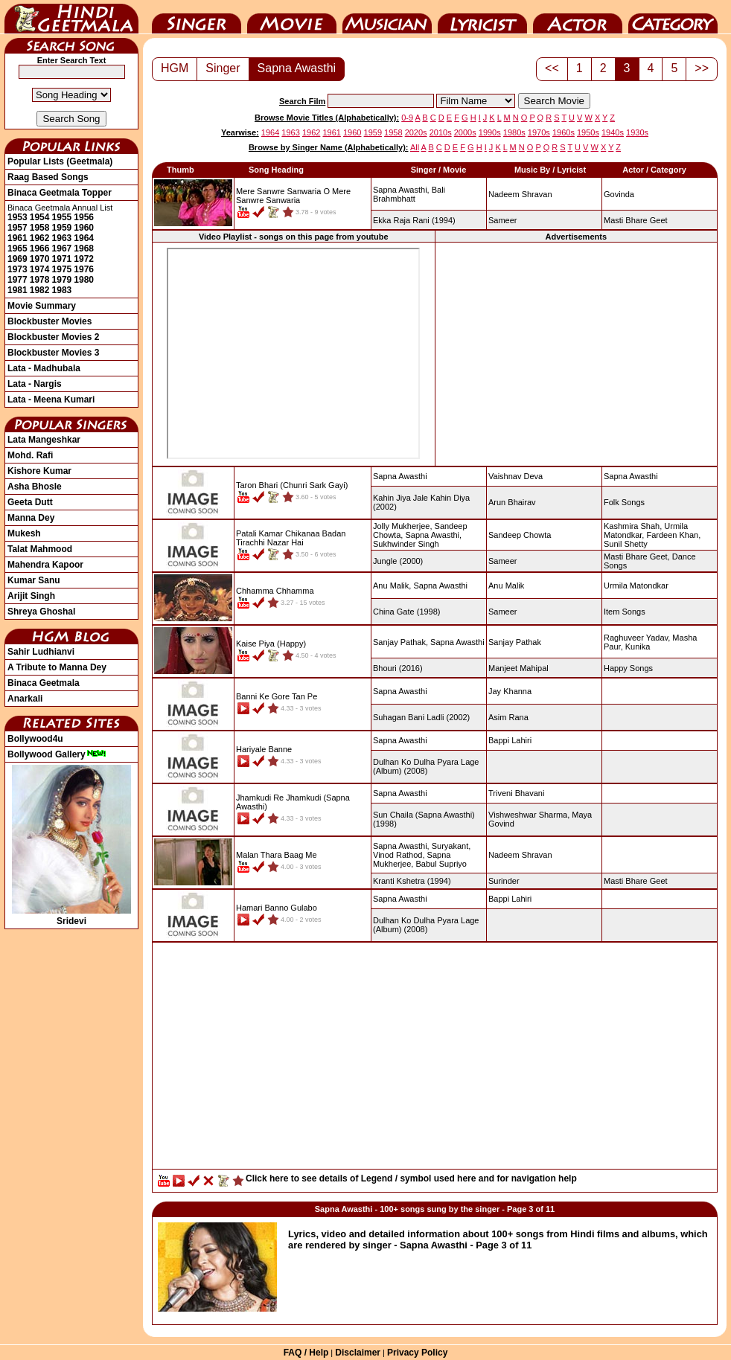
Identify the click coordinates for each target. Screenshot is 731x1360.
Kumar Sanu (33, 580)
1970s (539, 132)
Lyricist (482, 17)
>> (702, 68)
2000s (465, 132)
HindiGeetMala (71, 17)
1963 (62, 238)
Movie (291, 17)
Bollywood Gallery (56, 754)
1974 (40, 269)
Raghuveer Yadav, (637, 637)
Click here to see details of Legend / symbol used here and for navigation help (411, 1178)
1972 (84, 259)
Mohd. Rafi (30, 455)
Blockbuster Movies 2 (53, 337)
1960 (84, 227)
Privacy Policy (417, 1352)
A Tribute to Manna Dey (56, 667)
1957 (17, 227)
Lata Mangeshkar (43, 439)
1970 (40, 259)
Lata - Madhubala (43, 368)
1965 (17, 248)
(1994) (414, 220)
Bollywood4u (35, 739)
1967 (62, 248)
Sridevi (71, 915)
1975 (62, 269)
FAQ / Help (306, 1352)
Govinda (619, 194)
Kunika (638, 646)
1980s (514, 132)
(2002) (421, 717)
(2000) (398, 560)
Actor (577, 17)
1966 (40, 248)
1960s (563, 132)
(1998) (407, 611)
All (414, 147)
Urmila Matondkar (636, 585)
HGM (174, 68)
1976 (84, 269)
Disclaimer (357, 1352)
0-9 (407, 117)
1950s (588, 132)
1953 (17, 217)
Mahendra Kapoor (45, 564)
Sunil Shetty (626, 543)
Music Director (387, 17)
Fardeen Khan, (673, 534)
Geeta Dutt (30, 502)
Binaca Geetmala (43, 683)
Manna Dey (30, 518)
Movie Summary (41, 306)
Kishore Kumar (39, 471)
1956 (84, 217)
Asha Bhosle (34, 486)
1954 (40, 217)
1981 (17, 290)
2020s (416, 132)
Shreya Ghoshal (41, 611)
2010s (441, 132)
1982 (40, 290)
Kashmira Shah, (633, 526)
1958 (40, 227)
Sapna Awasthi (297, 68)
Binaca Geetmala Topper (59, 192)
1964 (84, 238)
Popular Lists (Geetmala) (59, 161)
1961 (17, 238)
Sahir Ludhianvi (40, 652)
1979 (62, 280)
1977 (17, 280)
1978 (40, 280)
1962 (40, 238)
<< (552, 68)
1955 (62, 217)
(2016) (398, 668)
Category (673, 17)
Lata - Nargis (34, 384)
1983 (62, 290)
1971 (62, 259)
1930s (637, 132)
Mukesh (24, 533)
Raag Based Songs (48, 177)
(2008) (426, 766)
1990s (490, 132)
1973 (17, 269)
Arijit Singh (31, 596)
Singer (196, 17)
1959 (62, 227)
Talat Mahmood (39, 549)
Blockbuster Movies (49, 321)
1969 (17, 259)
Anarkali (24, 698)
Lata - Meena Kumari (51, 399)
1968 (84, 248)
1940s (612, 132)
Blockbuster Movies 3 (53, 352)
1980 (84, 280)
